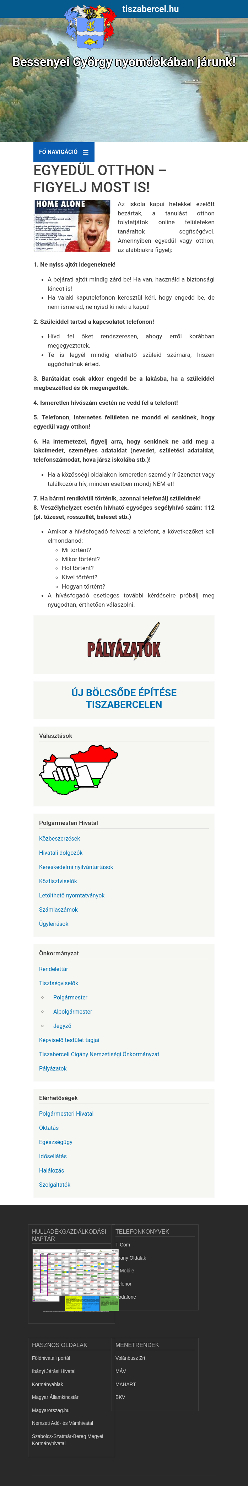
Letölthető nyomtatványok (71, 895)
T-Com (122, 1245)
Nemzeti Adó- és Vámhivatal (62, 1423)
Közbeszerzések (59, 838)
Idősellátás (53, 1156)
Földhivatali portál (51, 1358)
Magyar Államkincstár (55, 1397)
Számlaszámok (58, 909)
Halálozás (51, 1170)
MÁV (120, 1371)
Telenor (123, 1284)
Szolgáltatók (54, 1184)
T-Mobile (124, 1270)
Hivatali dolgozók (60, 852)
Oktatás (49, 1128)
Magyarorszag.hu (51, 1410)
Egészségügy (55, 1142)
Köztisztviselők (58, 881)
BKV (120, 1397)
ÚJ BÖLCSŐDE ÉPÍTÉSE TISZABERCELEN (124, 699)
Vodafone (125, 1297)
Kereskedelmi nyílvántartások (76, 867)
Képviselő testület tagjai (69, 1040)
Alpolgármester (72, 1011)
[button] (75, 228)
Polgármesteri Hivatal (66, 1113)
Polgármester (70, 997)
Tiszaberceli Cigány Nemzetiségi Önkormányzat (99, 1054)
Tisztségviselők (58, 983)
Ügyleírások (54, 924)
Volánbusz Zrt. (131, 1358)
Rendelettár (53, 969)
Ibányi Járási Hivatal (54, 1371)
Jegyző (62, 1026)
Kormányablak (47, 1384)
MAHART (125, 1384)
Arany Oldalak (130, 1258)
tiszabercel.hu (151, 9)
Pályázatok (53, 1068)
